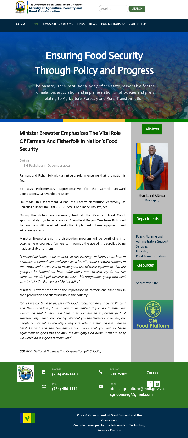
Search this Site (147, 283)
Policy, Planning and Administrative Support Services (152, 241)
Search (137, 8)
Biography (152, 200)
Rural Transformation (151, 256)
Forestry (142, 251)
